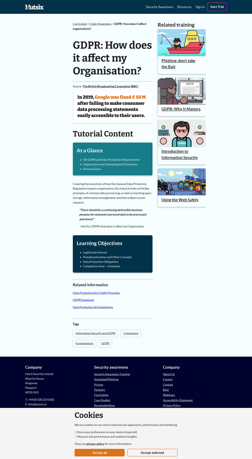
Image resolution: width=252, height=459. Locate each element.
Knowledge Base (104, 405)
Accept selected (152, 453)
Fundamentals (84, 343)
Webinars (169, 395)
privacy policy (95, 444)
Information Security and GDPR (95, 333)
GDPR (105, 343)
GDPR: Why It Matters (181, 109)
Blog (166, 390)
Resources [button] (184, 7)
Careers (168, 379)
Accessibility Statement (178, 400)
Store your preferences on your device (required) (106, 432)
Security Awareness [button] (159, 7)
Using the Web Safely (180, 200)
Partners (99, 390)
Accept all (100, 453)
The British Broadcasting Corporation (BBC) (110, 86)
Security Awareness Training (112, 374)
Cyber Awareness (101, 24)
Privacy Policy (171, 405)
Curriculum (80, 24)
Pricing (98, 384)
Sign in (200, 7)
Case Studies (102, 400)
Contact (168, 384)
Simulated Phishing (106, 379)
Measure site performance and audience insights (106, 436)
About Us (169, 374)
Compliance (130, 333)
